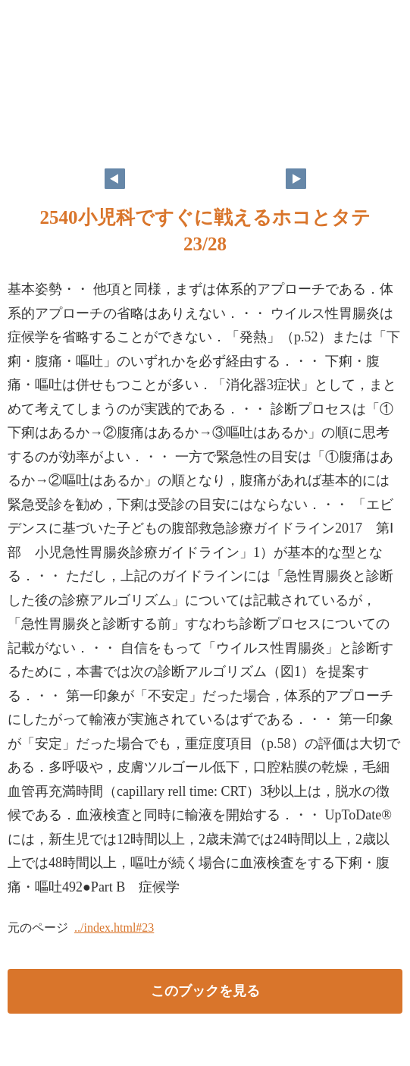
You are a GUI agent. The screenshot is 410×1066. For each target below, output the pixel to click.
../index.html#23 (114, 927)
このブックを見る (205, 990)
